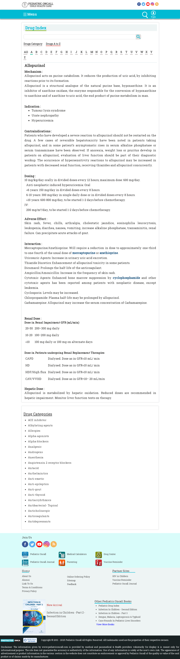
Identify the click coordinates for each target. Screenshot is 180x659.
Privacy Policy (29, 591)
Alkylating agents (40, 425)
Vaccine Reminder (121, 579)
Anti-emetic (36, 478)
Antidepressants (39, 521)
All (26, 52)
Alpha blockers (38, 441)
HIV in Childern (120, 576)
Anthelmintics (38, 473)
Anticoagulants (38, 516)
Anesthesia (35, 457)
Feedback (71, 584)
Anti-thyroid (36, 494)
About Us (26, 576)
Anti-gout (34, 489)
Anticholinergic (39, 510)
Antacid (33, 468)
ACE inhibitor (37, 420)
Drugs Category (33, 44)
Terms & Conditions (32, 587)
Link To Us (27, 583)
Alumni (26, 579)
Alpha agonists (38, 436)
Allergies (34, 430)
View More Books (105, 624)
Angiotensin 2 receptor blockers (49, 462)
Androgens (35, 452)
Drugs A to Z (53, 44)
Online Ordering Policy (78, 576)
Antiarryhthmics (39, 500)
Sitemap (71, 580)
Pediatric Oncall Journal (124, 583)
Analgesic (35, 446)
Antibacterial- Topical (43, 505)
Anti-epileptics (38, 484)
